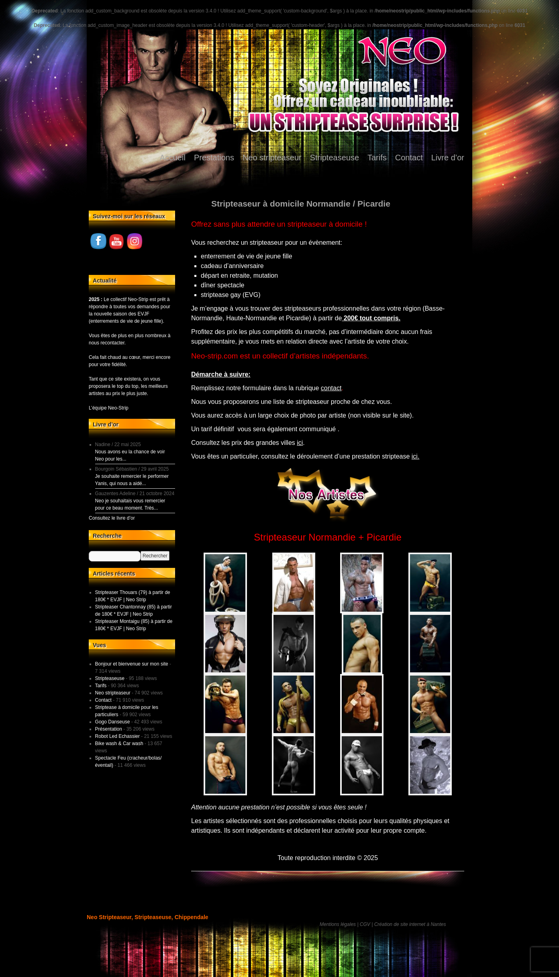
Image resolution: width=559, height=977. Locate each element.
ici (300, 442)
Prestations (214, 157)
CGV (365, 924)
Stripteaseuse (334, 157)
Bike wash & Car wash (119, 743)
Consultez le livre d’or (112, 518)
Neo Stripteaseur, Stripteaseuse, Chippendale (147, 917)
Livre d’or (447, 157)
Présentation (108, 729)
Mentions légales (338, 924)
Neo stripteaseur (272, 157)
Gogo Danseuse (112, 722)
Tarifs (377, 157)
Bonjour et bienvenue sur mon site (131, 664)
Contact (409, 157)
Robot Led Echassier (117, 736)
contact (331, 388)
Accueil (172, 157)
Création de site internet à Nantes (410, 924)
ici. (416, 456)
